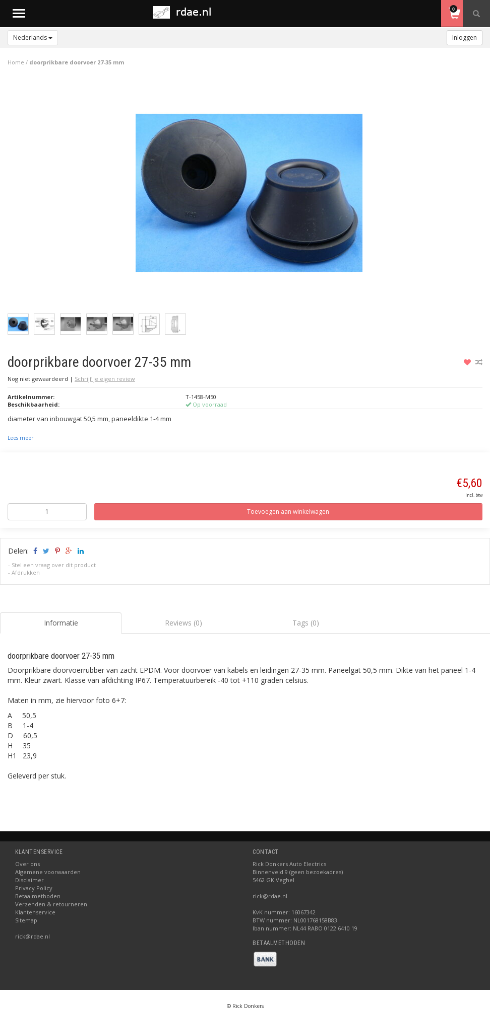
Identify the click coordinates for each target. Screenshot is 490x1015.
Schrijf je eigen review (105, 378)
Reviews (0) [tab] (183, 623)
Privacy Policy (33, 888)
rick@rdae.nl (32, 936)
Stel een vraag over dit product (54, 565)
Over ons (27, 864)
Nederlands (32, 37)
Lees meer (20, 437)
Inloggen (464, 37)
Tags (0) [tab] (305, 623)
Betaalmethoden (37, 896)
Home (16, 62)
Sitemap (26, 920)
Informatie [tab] (61, 623)
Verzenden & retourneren (51, 904)
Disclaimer (29, 880)
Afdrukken (26, 572)
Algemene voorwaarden (48, 872)
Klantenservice (35, 912)
